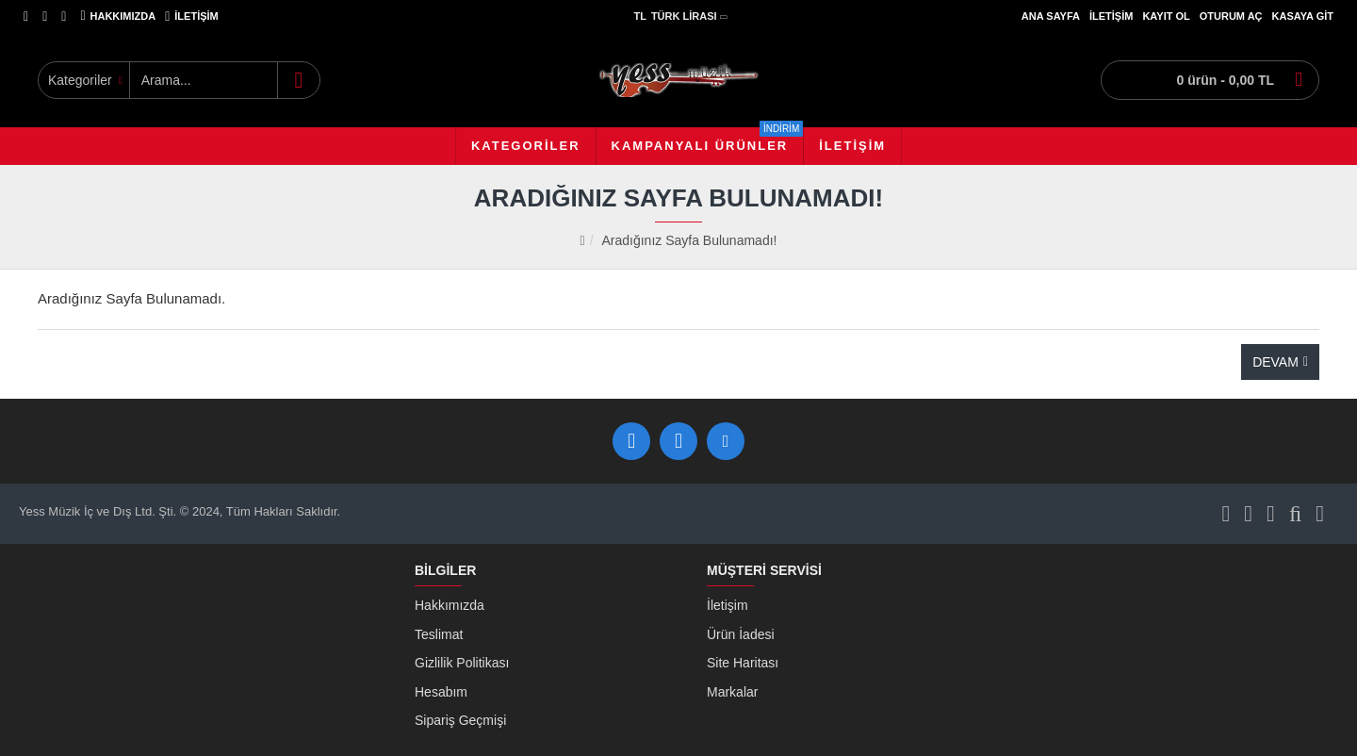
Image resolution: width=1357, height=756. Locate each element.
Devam (1275, 362)
